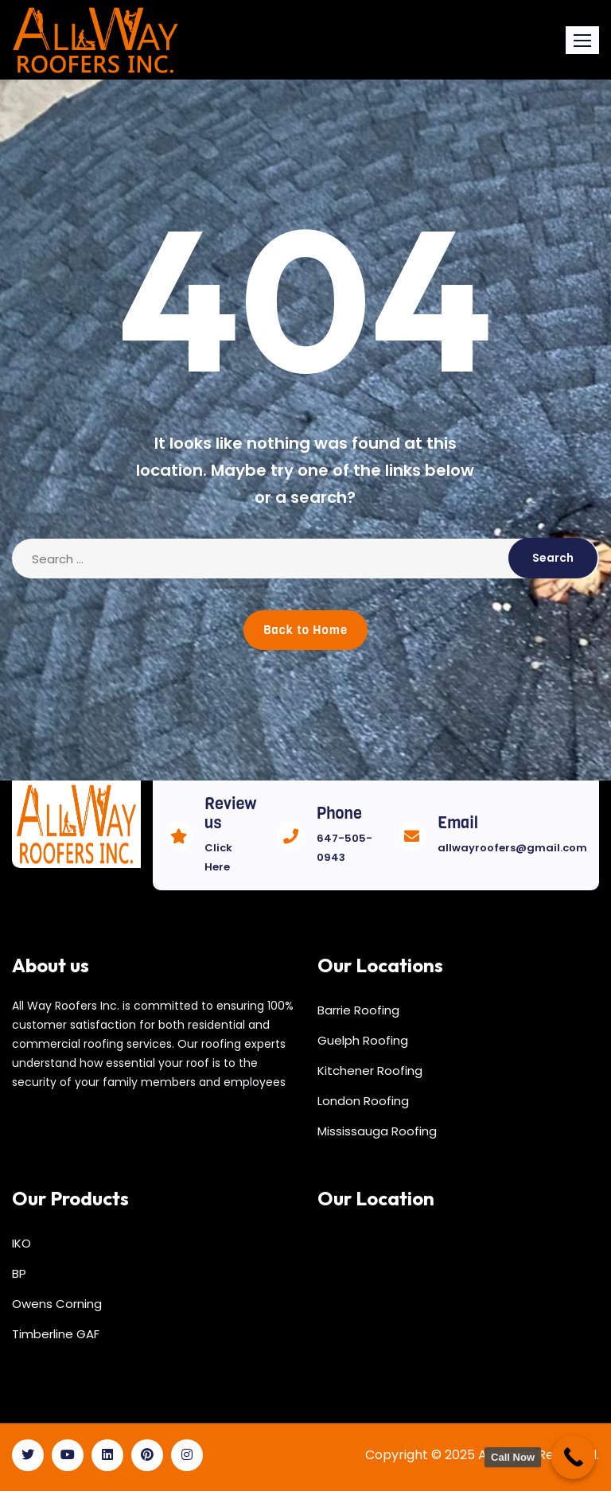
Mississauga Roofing (377, 1131)
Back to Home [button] (305, 630)
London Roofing (363, 1100)
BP (19, 1273)
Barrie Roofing (358, 1010)
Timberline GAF (55, 1334)
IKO (21, 1243)
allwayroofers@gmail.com (512, 847)
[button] (582, 40)
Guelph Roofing (362, 1040)
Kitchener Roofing (369, 1070)
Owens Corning (57, 1303)
